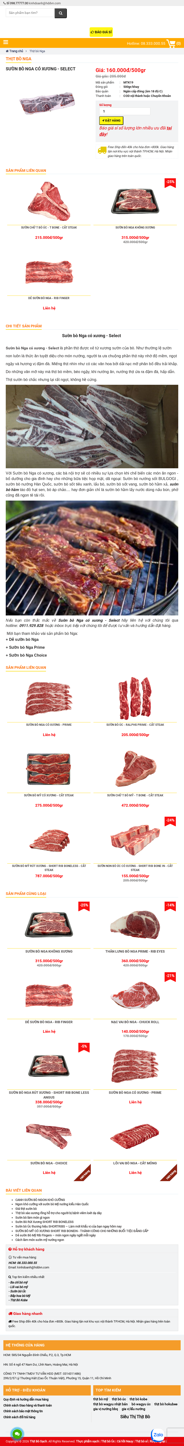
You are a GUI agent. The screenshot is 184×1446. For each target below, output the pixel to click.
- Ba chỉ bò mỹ (17, 1282)
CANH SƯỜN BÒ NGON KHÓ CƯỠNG (40, 1200)
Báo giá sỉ (101, 32)
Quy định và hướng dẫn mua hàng (25, 1399)
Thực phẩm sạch (87, 1441)
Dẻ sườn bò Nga (24, 639)
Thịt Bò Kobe (138, 1399)
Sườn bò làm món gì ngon (32, 1217)
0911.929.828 (31, 625)
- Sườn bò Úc (17, 1291)
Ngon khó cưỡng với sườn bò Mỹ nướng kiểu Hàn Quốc (52, 1204)
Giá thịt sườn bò (26, 1209)
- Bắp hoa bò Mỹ (19, 1296)
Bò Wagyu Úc (141, 1404)
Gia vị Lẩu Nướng (133, 1409)
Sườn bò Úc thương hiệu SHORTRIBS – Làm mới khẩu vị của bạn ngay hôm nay (68, 1226)
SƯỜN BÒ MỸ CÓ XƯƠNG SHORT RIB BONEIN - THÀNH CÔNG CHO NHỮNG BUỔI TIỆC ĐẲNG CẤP (81, 1231)
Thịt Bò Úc (119, 1399)
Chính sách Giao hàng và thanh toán (27, 1405)
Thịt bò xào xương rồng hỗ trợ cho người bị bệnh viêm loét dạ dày (58, 1213)
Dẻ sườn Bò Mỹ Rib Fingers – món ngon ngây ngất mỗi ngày (55, 1235)
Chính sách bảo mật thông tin (23, 1411)
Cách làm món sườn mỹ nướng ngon (39, 1240)
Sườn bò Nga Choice (28, 655)
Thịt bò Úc (108, 1441)
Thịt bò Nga (18, 58)
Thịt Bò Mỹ (100, 1399)
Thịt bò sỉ (141, 1441)
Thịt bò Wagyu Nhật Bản (110, 1404)
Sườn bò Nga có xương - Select (33, 348)
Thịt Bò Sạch (38, 1441)
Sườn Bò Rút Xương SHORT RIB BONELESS (44, 1222)
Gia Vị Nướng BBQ (105, 1409)
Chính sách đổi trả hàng (19, 1417)
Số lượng (124, 109)
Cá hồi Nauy (125, 1441)
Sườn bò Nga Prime (27, 647)
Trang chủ (14, 51)
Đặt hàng (111, 120)
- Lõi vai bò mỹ (18, 1287)
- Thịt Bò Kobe (17, 1300)
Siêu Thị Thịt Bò (135, 1416)
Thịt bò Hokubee (165, 1404)
